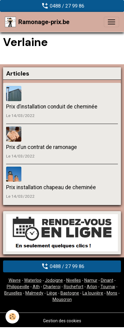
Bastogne (69, 293)
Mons (112, 293)
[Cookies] (12, 317)
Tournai (107, 286)
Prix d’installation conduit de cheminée (51, 107)
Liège (52, 293)
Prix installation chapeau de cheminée (51, 187)
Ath (36, 286)
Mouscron (62, 299)
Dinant (107, 280)
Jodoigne (54, 280)
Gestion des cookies (62, 320)
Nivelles (73, 280)
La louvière (92, 293)
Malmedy (34, 293)
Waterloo (33, 280)
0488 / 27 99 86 (62, 5)
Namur (90, 280)
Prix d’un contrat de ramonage (41, 147)
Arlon (92, 286)
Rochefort (73, 286)
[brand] (37, 22)
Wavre (15, 280)
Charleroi (51, 286)
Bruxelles (13, 293)
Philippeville (18, 286)
